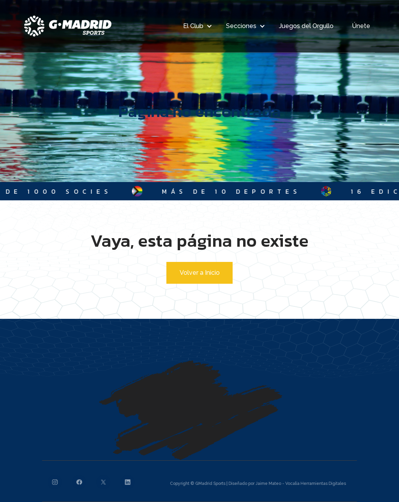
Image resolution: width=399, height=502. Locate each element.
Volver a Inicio (200, 272)
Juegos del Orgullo (306, 26)
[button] (195, 26)
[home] (67, 26)
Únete (361, 26)
